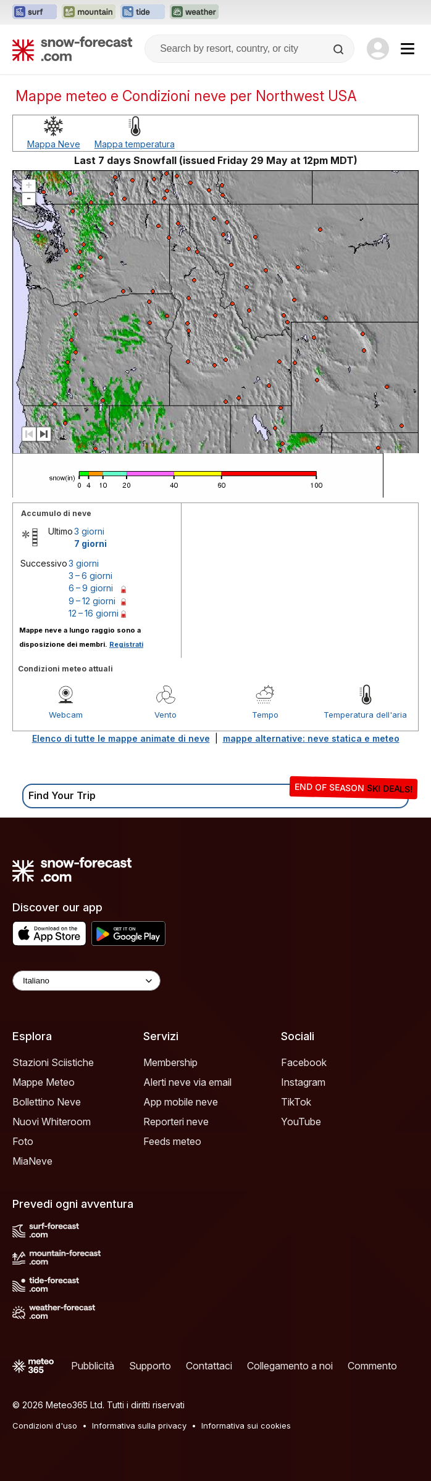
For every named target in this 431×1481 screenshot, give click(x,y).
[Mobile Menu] (407, 49)
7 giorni (90, 543)
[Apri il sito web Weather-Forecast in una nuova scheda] (194, 12)
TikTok (296, 1102)
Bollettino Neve (46, 1102)
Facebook (304, 1062)
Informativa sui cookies (246, 1425)
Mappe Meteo (43, 1082)
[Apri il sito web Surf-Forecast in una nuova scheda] (34, 12)
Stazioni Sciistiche (53, 1062)
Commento (372, 1366)
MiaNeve (32, 1161)
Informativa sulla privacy (139, 1425)
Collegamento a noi (290, 1366)
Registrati (126, 644)
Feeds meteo (172, 1141)
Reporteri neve (176, 1121)
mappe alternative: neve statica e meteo (311, 738)
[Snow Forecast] (72, 48)
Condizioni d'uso (44, 1425)
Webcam (66, 715)
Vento (165, 715)
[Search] (339, 49)
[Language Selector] (86, 980)
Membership (170, 1062)
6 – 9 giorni (91, 588)
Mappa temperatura (134, 144)
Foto (22, 1141)
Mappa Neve (53, 144)
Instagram (303, 1082)
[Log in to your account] (378, 49)
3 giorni (89, 531)
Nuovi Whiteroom (51, 1121)
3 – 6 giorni (90, 575)
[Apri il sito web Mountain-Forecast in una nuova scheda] (88, 12)
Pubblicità (92, 1366)
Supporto (150, 1366)
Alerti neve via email (187, 1082)
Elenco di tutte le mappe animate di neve (121, 738)
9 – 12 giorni (92, 601)
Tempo (265, 715)
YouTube (301, 1121)
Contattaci (209, 1366)
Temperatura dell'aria (365, 715)
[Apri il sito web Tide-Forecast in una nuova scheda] (142, 12)
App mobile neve (180, 1102)
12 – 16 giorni (94, 613)
